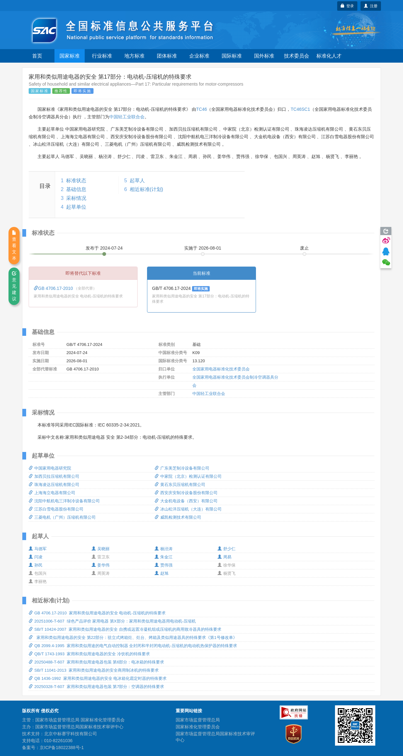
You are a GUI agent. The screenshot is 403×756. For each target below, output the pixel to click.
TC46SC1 (300, 109)
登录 (347, 6)
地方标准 (134, 56)
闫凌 (36, 557)
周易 (224, 557)
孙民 (36, 565)
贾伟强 (164, 565)
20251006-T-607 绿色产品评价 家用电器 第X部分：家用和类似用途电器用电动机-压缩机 (112, 621)
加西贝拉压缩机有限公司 (54, 476)
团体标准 (167, 56)
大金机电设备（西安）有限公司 (186, 501)
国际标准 (232, 56)
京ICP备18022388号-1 (62, 747)
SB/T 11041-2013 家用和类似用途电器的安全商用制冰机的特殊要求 (94, 670)
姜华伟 (101, 565)
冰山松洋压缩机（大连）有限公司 (188, 509)
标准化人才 (329, 56)
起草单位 (76, 207)
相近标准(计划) (146, 189)
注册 (370, 6)
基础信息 (76, 189)
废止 (304, 248)
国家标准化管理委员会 (198, 726)
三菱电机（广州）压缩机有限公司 (62, 517)
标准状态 (76, 180)
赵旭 (161, 573)
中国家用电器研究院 (50, 468)
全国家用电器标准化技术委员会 (221, 369)
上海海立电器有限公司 (52, 492)
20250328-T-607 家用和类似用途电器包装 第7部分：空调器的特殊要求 (96, 686)
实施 (202, 248)
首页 (37, 56)
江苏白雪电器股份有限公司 (56, 509)
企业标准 (199, 56)
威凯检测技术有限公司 (178, 517)
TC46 (201, 109)
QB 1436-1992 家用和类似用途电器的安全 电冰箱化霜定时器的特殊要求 (98, 678)
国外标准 (264, 56)
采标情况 (76, 198)
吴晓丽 (101, 548)
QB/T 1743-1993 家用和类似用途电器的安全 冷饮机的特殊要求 (89, 654)
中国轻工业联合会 (127, 116)
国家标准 (70, 56)
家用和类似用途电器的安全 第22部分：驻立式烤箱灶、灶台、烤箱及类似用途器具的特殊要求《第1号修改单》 (133, 637)
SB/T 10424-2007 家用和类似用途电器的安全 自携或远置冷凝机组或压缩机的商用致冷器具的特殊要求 (125, 629)
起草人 (137, 180)
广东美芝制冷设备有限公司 (182, 468)
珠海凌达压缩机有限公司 (54, 484)
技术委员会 (296, 56)
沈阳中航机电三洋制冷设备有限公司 (64, 501)
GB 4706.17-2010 (54, 288)
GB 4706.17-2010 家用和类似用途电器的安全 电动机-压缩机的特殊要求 (97, 613)
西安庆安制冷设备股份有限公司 (186, 492)
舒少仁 (227, 548)
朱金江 (164, 557)
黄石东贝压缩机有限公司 (180, 484)
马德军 (38, 548)
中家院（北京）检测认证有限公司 (188, 476)
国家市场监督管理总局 (198, 719)
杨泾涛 (164, 548)
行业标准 (102, 56)
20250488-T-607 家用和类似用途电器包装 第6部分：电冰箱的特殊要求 (96, 662)
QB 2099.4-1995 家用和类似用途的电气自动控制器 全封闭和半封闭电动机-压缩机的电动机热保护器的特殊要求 (133, 645)
